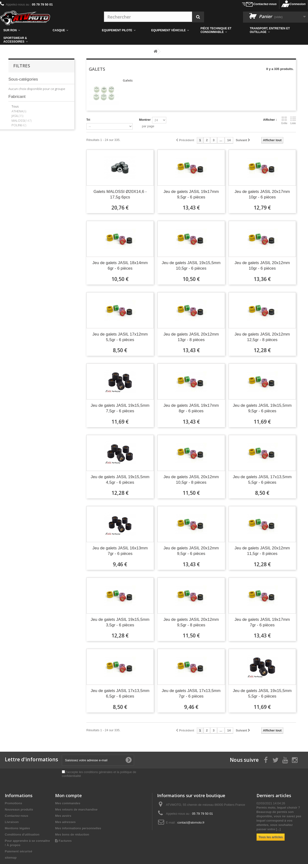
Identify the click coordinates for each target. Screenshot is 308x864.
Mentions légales (17, 828)
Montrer (145, 119)
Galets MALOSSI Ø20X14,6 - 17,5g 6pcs (120, 194)
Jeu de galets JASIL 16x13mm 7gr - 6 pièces (120, 551)
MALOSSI (22, 120)
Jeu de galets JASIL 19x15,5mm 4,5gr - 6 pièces (120, 480)
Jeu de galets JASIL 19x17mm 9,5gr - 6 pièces (191, 194)
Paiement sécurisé (18, 851)
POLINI (19, 125)
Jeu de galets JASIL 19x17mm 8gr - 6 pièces (191, 408)
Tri (88, 119)
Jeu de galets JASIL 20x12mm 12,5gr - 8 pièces (262, 337)
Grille (284, 120)
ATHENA (19, 111)
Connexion (297, 4)
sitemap (11, 857)
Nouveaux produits (19, 809)
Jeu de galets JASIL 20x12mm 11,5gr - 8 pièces (262, 551)
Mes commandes (67, 803)
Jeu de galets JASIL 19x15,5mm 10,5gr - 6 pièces (191, 265)
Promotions (13, 803)
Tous (15, 106)
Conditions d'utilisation (22, 834)
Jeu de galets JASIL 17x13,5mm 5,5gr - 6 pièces (262, 480)
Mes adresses (65, 822)
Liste (293, 120)
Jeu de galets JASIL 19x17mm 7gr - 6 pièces (262, 622)
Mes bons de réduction (72, 834)
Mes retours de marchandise (76, 809)
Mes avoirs (63, 816)
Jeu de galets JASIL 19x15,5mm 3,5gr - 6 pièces (120, 622)
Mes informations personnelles (78, 828)
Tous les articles (270, 837)
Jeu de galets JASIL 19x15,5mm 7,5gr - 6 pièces (120, 408)
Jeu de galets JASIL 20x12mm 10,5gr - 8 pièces (191, 480)
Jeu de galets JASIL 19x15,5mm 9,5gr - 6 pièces (262, 408)
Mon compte (68, 795)
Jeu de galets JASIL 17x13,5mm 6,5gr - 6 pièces (120, 693)
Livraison (12, 822)
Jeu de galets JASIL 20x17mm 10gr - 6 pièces (262, 194)
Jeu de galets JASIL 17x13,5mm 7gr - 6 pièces (191, 693)
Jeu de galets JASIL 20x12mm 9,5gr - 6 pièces (191, 551)
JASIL (17, 116)
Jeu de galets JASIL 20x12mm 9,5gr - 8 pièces (191, 622)
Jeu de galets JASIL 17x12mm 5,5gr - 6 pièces (120, 337)
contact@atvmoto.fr (191, 822)
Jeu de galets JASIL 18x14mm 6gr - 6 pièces (120, 265)
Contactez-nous (265, 4)
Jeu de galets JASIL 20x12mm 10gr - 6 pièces (262, 265)
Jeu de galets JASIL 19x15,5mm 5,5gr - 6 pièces (262, 693)
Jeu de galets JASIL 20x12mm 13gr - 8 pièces (191, 337)
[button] (221, 30)
